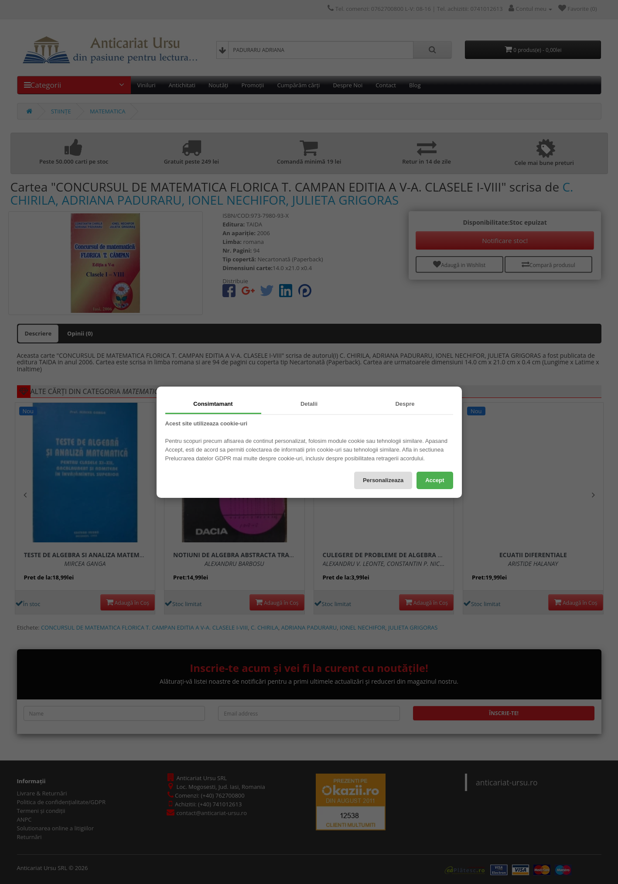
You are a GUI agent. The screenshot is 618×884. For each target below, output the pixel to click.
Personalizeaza (383, 480)
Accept (434, 480)
